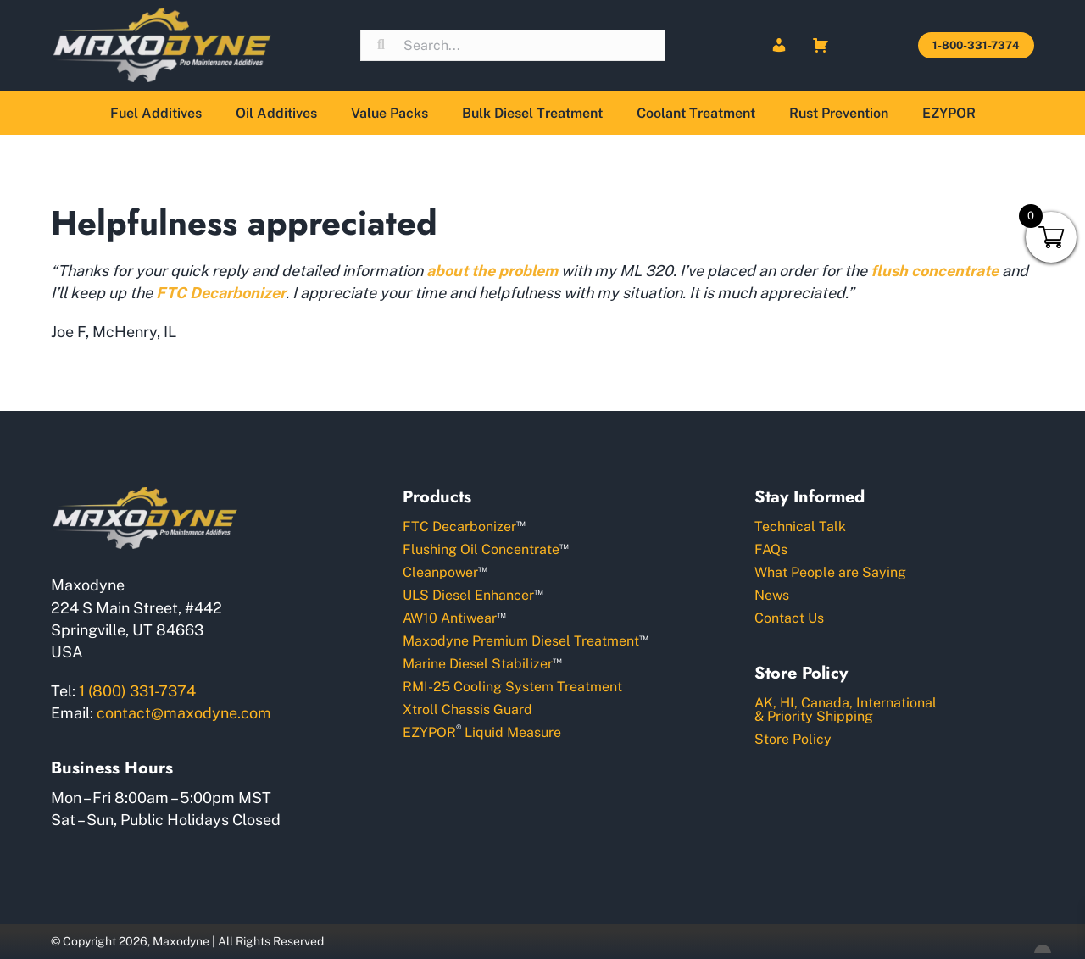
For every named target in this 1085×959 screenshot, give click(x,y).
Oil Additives (276, 113)
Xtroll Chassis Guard (467, 709)
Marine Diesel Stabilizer (482, 663)
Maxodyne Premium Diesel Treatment (525, 640)
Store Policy (793, 739)
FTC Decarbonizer (464, 526)
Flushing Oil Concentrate (486, 548)
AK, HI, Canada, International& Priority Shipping (845, 709)
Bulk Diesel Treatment (532, 113)
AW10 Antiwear (454, 617)
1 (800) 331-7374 (137, 691)
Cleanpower (445, 571)
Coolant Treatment (696, 113)
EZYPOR (949, 113)
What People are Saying (830, 572)
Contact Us (789, 618)
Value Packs (389, 113)
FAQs (770, 549)
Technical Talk (800, 526)
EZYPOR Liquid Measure (482, 731)
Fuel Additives (156, 113)
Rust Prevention (838, 113)
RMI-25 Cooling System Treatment (512, 687)
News (771, 595)
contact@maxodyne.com (184, 713)
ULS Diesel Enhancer (473, 594)
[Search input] (512, 45)
